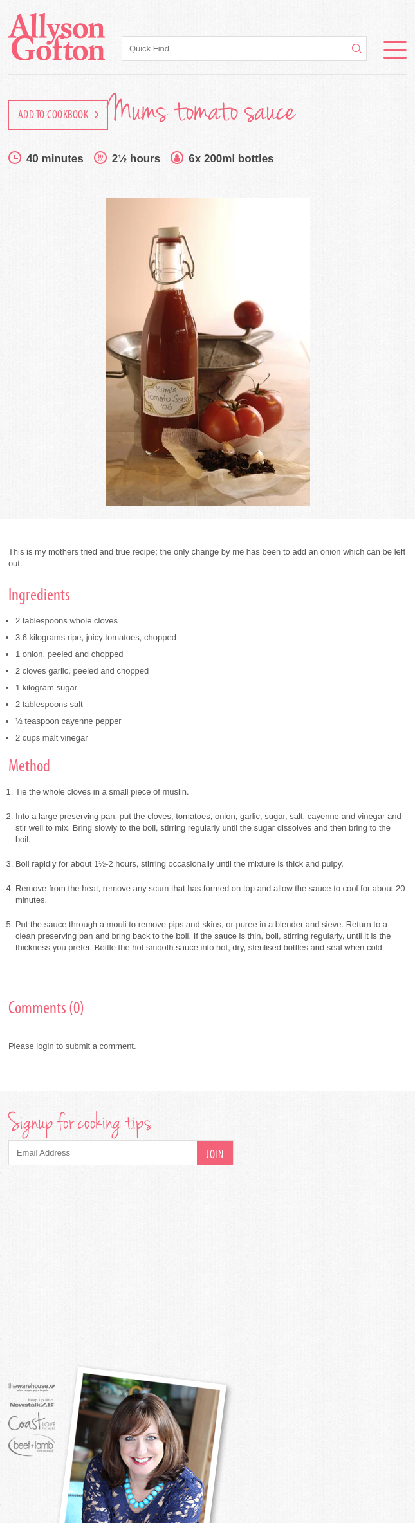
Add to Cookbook (58, 115)
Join (214, 1155)
